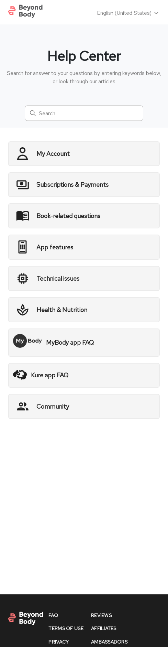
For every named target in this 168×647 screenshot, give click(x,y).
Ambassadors (109, 642)
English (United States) (128, 13)
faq (53, 615)
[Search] (84, 113)
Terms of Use (65, 628)
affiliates (103, 628)
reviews (101, 615)
